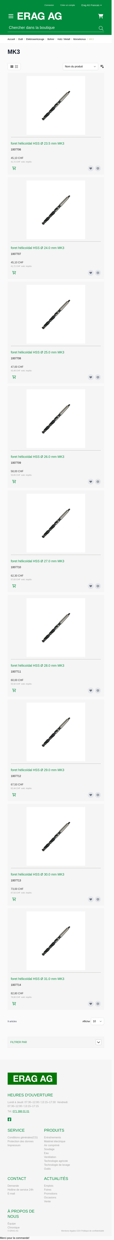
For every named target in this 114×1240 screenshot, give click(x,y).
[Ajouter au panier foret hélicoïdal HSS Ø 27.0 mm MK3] (14, 586)
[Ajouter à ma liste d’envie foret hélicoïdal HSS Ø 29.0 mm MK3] (91, 795)
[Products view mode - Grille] (16, 67)
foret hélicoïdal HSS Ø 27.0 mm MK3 (37, 561)
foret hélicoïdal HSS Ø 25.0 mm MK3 (37, 352)
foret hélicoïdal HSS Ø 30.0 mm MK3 (37, 874)
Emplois (48, 1185)
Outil (20, 39)
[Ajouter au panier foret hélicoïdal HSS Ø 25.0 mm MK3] (14, 377)
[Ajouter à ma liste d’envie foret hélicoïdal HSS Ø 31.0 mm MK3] (91, 1004)
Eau (46, 1153)
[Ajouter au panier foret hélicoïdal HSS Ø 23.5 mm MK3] (14, 168)
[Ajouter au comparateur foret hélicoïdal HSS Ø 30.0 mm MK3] (98, 899)
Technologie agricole (56, 1161)
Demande (13, 1185)
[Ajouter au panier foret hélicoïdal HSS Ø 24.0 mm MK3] (14, 273)
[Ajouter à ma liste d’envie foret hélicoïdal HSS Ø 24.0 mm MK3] (91, 273)
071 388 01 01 (21, 1111)
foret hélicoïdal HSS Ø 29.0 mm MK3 (37, 770)
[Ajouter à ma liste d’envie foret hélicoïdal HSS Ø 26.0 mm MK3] (91, 482)
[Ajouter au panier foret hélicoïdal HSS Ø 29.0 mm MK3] (14, 795)
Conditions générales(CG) (23, 1137)
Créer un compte (67, 5)
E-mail (11, 1193)
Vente (47, 1201)
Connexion (49, 5)
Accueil (11, 39)
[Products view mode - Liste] (12, 67)
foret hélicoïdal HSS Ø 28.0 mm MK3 (37, 665)
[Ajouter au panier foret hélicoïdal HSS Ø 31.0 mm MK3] (14, 1004)
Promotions (50, 1193)
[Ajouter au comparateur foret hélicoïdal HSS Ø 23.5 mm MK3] (98, 168)
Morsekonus (79, 39)
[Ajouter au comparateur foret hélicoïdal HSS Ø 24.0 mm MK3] (98, 273)
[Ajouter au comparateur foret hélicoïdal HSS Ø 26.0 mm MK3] (98, 482)
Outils (47, 1168)
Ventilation (50, 1157)
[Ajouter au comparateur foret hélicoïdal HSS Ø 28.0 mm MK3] (98, 690)
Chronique (14, 1227)
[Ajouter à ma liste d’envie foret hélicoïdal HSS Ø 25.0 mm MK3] (91, 377)
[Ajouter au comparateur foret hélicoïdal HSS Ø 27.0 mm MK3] (98, 586)
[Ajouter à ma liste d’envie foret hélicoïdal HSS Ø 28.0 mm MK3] (91, 690)
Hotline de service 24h (20, 1189)
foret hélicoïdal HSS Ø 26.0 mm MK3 (37, 456)
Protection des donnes (21, 1141)
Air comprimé (51, 1145)
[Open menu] (11, 16)
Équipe (12, 1223)
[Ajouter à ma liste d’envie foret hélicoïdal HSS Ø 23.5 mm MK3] (91, 168)
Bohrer (50, 39)
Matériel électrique (54, 1141)
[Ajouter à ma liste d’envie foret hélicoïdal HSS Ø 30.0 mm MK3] (91, 899)
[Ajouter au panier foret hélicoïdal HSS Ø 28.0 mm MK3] (14, 690)
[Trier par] (80, 66)
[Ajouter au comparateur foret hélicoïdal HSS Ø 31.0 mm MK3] (98, 1004)
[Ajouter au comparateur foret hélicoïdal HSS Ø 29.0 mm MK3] (98, 795)
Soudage (49, 1149)
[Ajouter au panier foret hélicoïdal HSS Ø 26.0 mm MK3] (14, 482)
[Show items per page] (97, 1021)
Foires (47, 1189)
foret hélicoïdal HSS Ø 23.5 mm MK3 (37, 143)
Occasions (50, 1197)
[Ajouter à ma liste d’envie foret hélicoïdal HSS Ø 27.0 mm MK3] (91, 586)
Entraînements (52, 1137)
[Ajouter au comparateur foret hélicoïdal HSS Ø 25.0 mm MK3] (98, 377)
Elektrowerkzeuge (35, 39)
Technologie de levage (57, 1164)
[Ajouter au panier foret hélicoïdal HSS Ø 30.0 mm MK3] (14, 899)
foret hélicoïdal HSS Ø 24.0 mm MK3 (37, 248)
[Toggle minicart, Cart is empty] (100, 16)
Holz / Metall (63, 39)
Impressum (14, 1145)
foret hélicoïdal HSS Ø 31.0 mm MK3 (37, 979)
